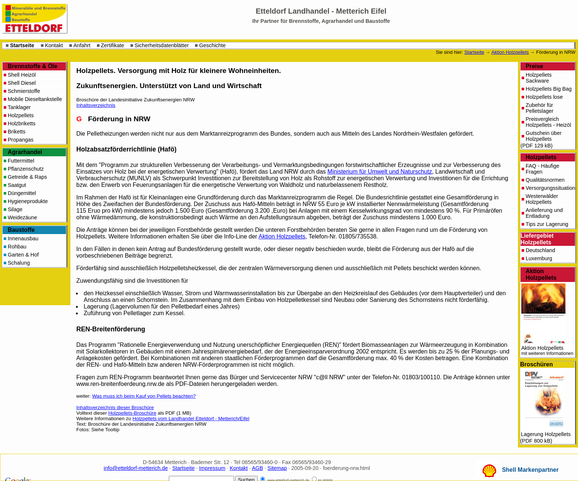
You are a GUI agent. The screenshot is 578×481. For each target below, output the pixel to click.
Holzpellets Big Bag (549, 89)
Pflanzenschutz (26, 169)
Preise (534, 66)
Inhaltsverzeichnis (95, 105)
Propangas (21, 140)
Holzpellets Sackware (538, 78)
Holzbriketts (21, 123)
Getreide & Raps (27, 177)
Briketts (16, 132)
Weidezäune (22, 217)
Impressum (212, 468)
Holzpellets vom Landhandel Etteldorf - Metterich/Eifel (190, 418)
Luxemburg (539, 258)
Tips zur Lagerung (547, 224)
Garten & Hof (23, 255)
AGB (257, 468)
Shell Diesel (22, 83)
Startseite (22, 45)
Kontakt (54, 45)
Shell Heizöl (22, 75)
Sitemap (277, 468)
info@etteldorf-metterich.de (136, 468)
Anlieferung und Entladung (544, 213)
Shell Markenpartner (530, 470)
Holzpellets (541, 157)
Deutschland (540, 250)
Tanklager (19, 107)
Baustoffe (21, 230)
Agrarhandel (25, 152)
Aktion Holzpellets (510, 52)
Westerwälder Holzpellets (542, 199)
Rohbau (17, 247)
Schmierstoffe (24, 91)
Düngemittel (22, 193)
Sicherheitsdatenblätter (162, 45)
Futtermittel (21, 161)
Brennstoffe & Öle (33, 66)
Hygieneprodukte (28, 201)
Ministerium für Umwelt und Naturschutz (379, 171)
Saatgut (17, 185)
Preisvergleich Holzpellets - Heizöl (548, 122)
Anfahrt (81, 45)
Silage (15, 209)
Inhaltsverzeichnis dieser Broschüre (115, 407)
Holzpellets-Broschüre (132, 413)
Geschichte (212, 45)
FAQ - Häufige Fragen (542, 169)
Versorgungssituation (550, 188)
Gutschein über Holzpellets (544, 136)
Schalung (19, 263)
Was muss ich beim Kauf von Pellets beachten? (144, 396)
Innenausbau (23, 238)
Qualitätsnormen (545, 180)
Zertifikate (112, 45)
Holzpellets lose (544, 97)
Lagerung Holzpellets (546, 403)
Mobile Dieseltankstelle (35, 99)
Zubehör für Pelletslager (539, 108)
